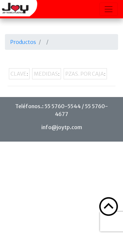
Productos (23, 42)
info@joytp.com (61, 127)
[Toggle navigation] (108, 9)
